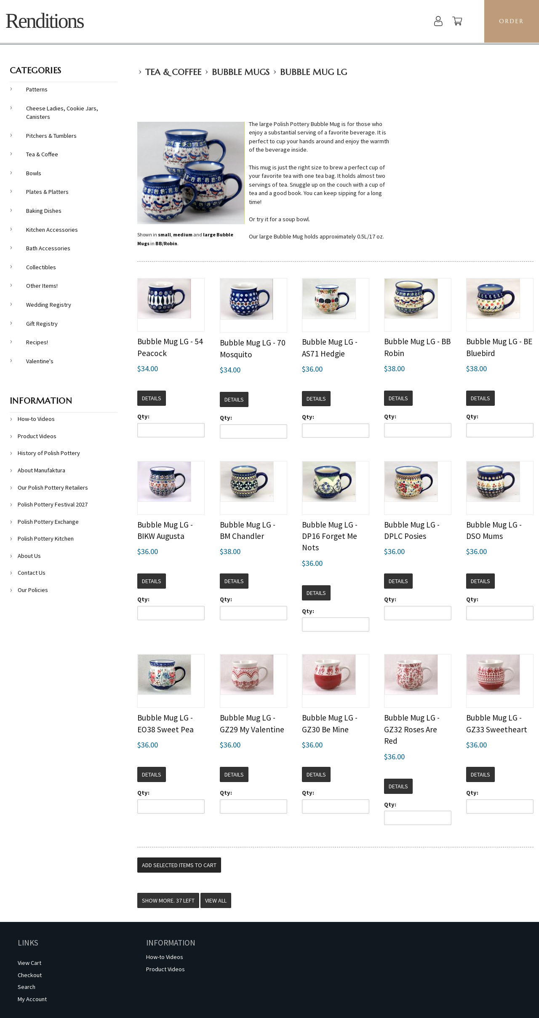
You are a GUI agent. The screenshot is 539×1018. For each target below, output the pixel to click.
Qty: (143, 416)
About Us (29, 556)
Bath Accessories (48, 248)
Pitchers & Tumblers (51, 135)
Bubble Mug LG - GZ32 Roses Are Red (412, 729)
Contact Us (31, 572)
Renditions (44, 20)
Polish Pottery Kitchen (46, 538)
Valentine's (39, 361)
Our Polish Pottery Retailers (53, 487)
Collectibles (41, 267)
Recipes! (37, 342)
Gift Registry (42, 323)
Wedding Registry (48, 304)
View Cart (29, 963)
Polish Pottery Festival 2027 (53, 504)
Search (26, 987)
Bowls (33, 173)
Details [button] (151, 398)
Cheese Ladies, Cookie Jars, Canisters (62, 112)
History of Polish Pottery (49, 453)
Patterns (37, 89)
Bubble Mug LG (313, 72)
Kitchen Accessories (52, 229)
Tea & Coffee (173, 72)
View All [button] (216, 900)
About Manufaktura (41, 470)
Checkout (30, 975)
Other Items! (42, 285)
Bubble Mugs (241, 72)
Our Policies (33, 590)
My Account (32, 999)
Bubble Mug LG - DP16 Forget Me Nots (330, 536)
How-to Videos (36, 419)
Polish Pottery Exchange (48, 521)
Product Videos (37, 436)
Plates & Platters (47, 192)
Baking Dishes (43, 210)
